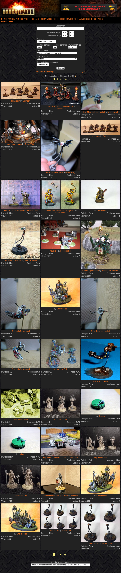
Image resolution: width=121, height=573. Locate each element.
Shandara (74, 458)
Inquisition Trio (60, 419)
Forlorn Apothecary (90, 271)
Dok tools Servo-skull (21, 331)
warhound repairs (14, 144)
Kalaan (102, 416)
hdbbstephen (66, 251)
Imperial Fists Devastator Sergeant (59, 211)
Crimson (26, 101)
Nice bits (74, 496)
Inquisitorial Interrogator (14, 211)
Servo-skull (54, 530)
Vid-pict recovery (21, 419)
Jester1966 (29, 144)
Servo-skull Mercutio (13, 260)
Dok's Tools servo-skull (100, 331)
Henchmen (95, 136)
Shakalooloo (32, 211)
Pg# (65, 79)
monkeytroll (113, 112)
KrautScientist (61, 109)
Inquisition (15, 101)
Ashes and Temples (110, 271)
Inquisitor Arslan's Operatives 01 (59, 106)
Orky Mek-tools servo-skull (94, 112)
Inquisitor (53, 251)
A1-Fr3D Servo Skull (54, 172)
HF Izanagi (70, 172)
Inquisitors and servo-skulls (54, 458)
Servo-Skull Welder (100, 381)
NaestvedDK (60, 213)
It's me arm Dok (60, 369)
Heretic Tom (67, 530)
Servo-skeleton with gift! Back (55, 496)
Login (82, 72)
